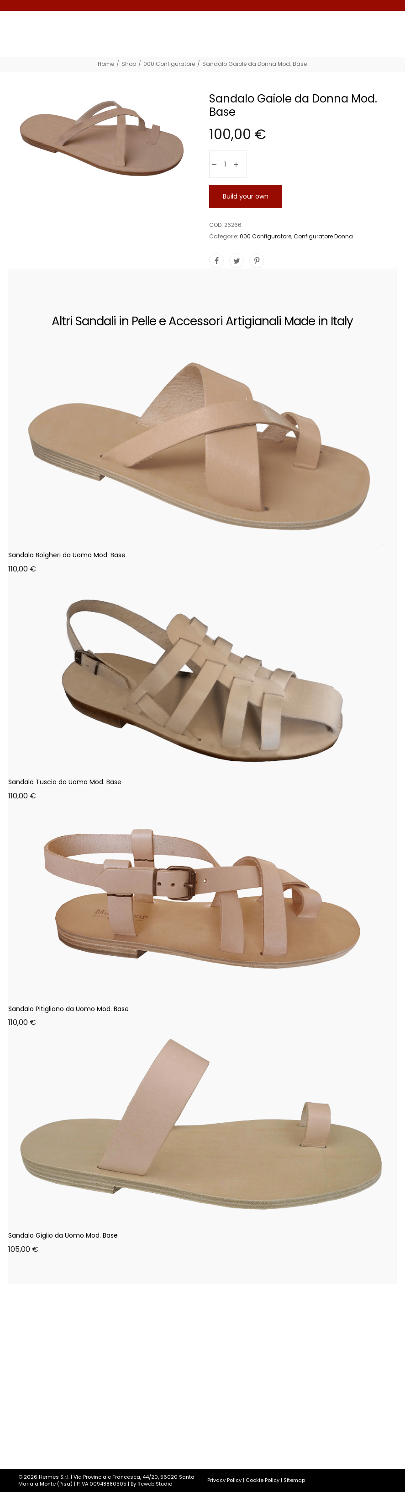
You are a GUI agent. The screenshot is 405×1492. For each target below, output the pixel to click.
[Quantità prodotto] (225, 164)
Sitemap (294, 1480)
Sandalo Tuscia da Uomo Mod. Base (64, 781)
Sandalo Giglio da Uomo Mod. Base (63, 1235)
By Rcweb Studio (151, 1483)
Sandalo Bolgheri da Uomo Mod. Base (67, 555)
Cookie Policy (262, 1480)
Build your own (245, 196)
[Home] (106, 64)
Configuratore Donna (323, 236)
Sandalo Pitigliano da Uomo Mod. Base (68, 1008)
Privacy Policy (224, 1480)
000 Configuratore (265, 236)
